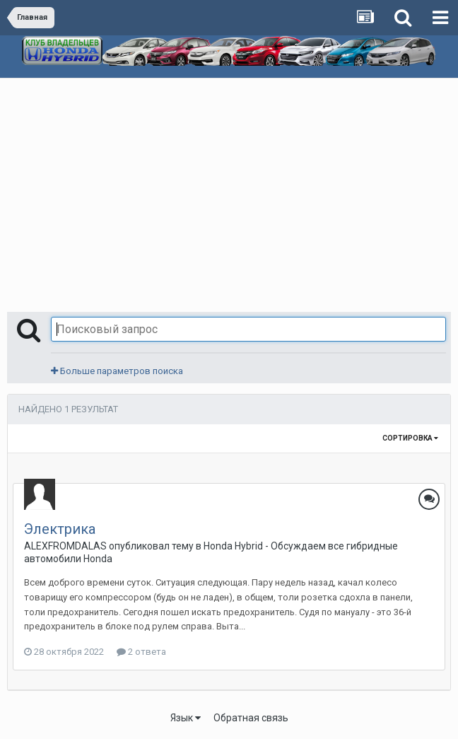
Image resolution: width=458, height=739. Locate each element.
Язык (185, 717)
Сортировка (410, 438)
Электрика (59, 528)
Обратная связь (250, 717)
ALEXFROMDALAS (65, 546)
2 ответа (141, 651)
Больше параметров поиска (117, 371)
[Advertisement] (229, 185)
